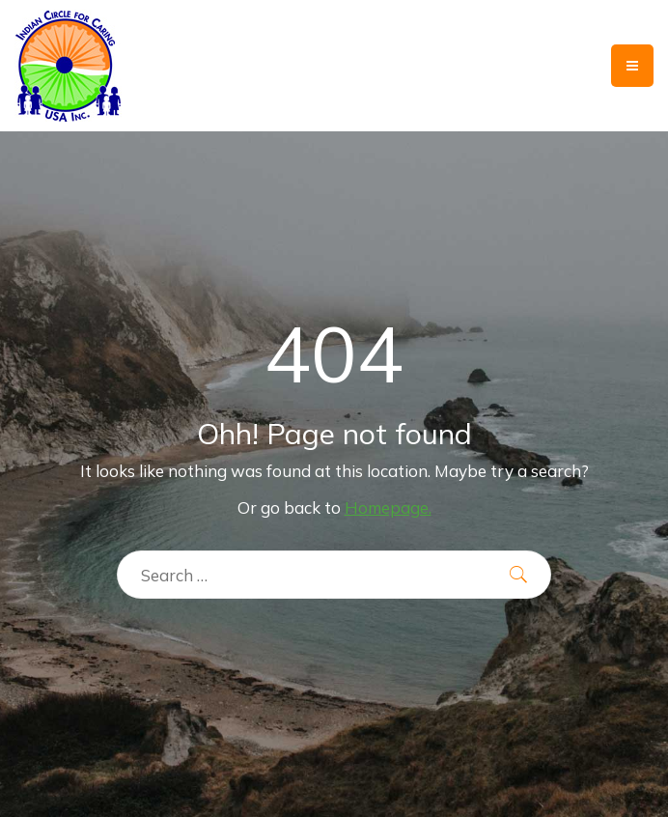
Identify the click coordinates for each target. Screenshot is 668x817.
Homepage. (388, 507)
